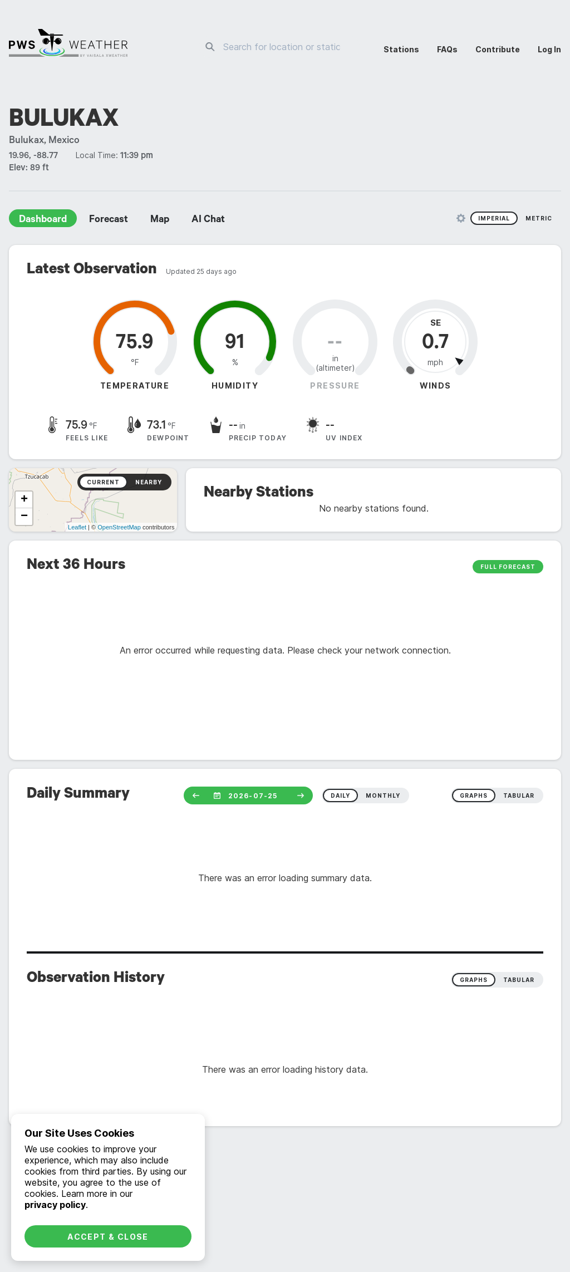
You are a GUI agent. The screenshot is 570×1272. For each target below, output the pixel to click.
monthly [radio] (383, 795)
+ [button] (24, 500)
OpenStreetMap (119, 527)
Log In (549, 49)
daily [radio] (340, 795)
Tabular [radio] (518, 979)
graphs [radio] (474, 795)
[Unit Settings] (461, 218)
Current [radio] (103, 482)
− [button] (24, 516)
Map (159, 220)
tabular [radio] (518, 795)
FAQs (447, 49)
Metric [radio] (538, 218)
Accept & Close (108, 1236)
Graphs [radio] (474, 979)
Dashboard (43, 220)
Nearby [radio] (148, 482)
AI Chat (208, 220)
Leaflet (77, 527)
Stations (401, 49)
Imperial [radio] (494, 218)
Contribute (497, 49)
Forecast (108, 220)
